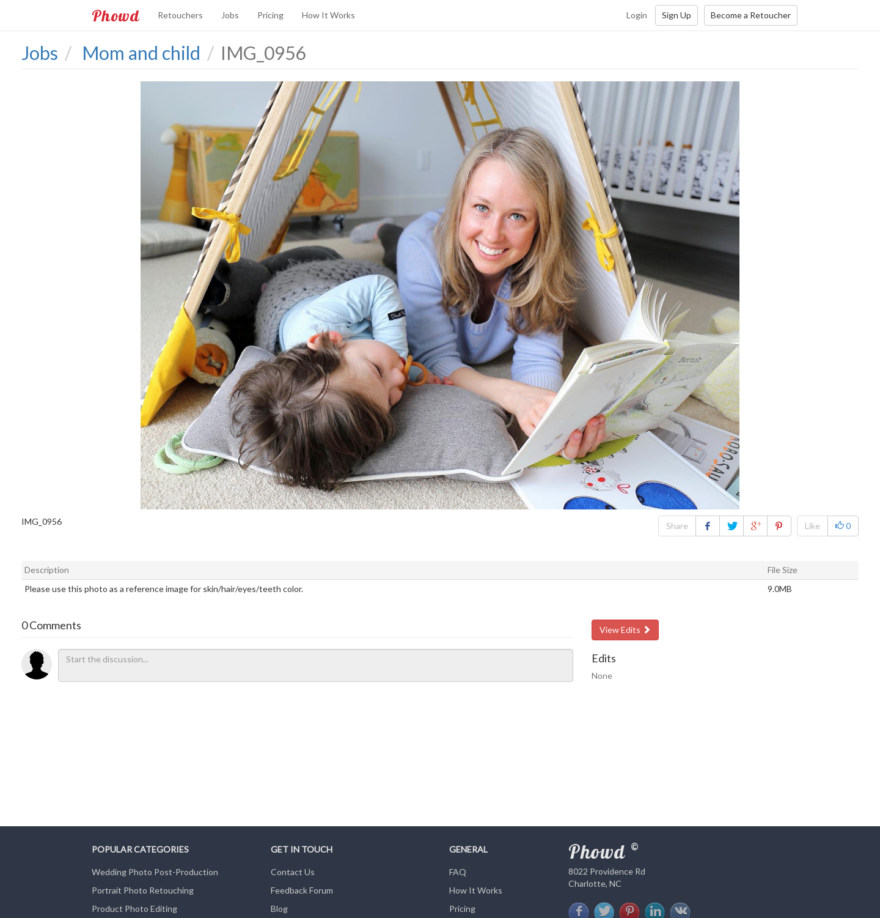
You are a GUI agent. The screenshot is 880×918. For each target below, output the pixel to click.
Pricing (270, 15)
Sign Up (676, 15)
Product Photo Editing (134, 908)
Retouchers (180, 15)
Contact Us (293, 872)
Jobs (230, 15)
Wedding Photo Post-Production (155, 872)
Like (812, 525)
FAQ (457, 872)
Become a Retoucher (751, 15)
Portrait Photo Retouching (143, 890)
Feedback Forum (302, 890)
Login (636, 15)
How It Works (328, 15)
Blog (279, 908)
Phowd (115, 15)
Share (677, 525)
